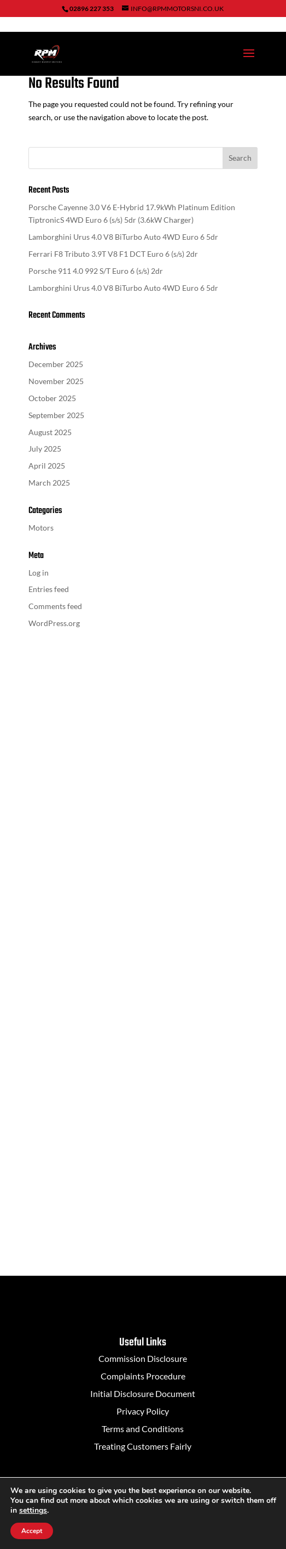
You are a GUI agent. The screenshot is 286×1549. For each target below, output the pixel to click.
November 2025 (56, 381)
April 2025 (46, 465)
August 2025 (50, 432)
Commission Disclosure (142, 1358)
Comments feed (55, 606)
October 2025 (52, 398)
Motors (41, 527)
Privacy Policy (142, 1411)
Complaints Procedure (143, 1376)
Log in (38, 572)
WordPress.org (54, 623)
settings (33, 1511)
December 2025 (55, 364)
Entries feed (48, 589)
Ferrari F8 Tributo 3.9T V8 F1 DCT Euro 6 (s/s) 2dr (113, 253)
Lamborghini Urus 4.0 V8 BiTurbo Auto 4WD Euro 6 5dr (123, 236)
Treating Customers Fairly (142, 1446)
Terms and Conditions (143, 1428)
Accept (31, 1531)
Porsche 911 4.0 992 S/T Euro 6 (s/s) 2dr (95, 270)
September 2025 (56, 415)
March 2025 (49, 482)
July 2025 (44, 448)
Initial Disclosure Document (142, 1393)
